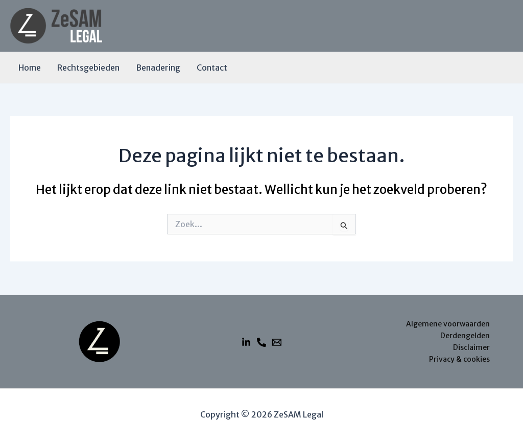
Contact (212, 67)
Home (29, 67)
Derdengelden (465, 335)
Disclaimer (471, 347)
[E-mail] (276, 342)
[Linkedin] (246, 342)
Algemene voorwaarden (448, 323)
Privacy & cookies (459, 359)
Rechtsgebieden (88, 67)
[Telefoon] (261, 342)
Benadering (158, 67)
